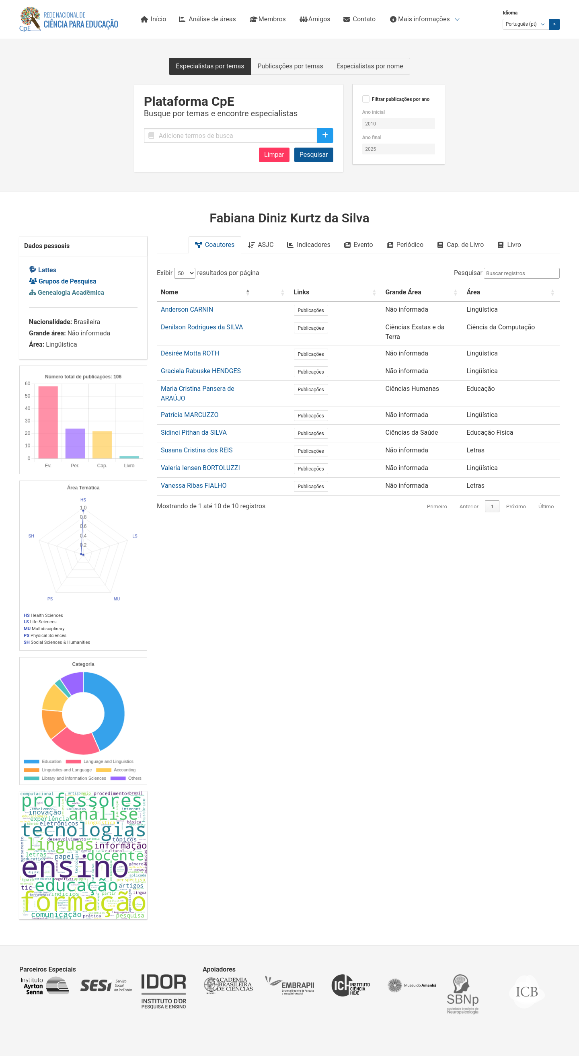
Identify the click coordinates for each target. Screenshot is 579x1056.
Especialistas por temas (210, 66)
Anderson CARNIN (187, 309)
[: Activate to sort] (300, 293)
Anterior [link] (469, 490)
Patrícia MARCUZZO (189, 398)
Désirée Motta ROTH (190, 345)
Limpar (274, 154)
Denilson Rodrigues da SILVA (202, 327)
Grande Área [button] (384, 292)
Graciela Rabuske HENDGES (201, 362)
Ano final (372, 137)
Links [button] (322, 292)
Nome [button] (169, 292)
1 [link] (492, 490)
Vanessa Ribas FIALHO (194, 469)
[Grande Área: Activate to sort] (413, 293)
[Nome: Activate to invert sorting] (223, 293)
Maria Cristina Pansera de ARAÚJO (211, 380)
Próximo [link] (516, 490)
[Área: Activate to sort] (512, 293)
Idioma (510, 13)
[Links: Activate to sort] (336, 293)
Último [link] (546, 490)
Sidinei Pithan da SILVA (194, 415)
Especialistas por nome (370, 66)
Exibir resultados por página (208, 273)
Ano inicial (373, 112)
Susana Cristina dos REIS (197, 433)
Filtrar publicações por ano (401, 99)
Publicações (331, 310)
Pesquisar (314, 154)
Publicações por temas (290, 66)
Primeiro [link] (437, 490)
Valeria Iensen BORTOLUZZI (200, 451)
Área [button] (476, 292)
